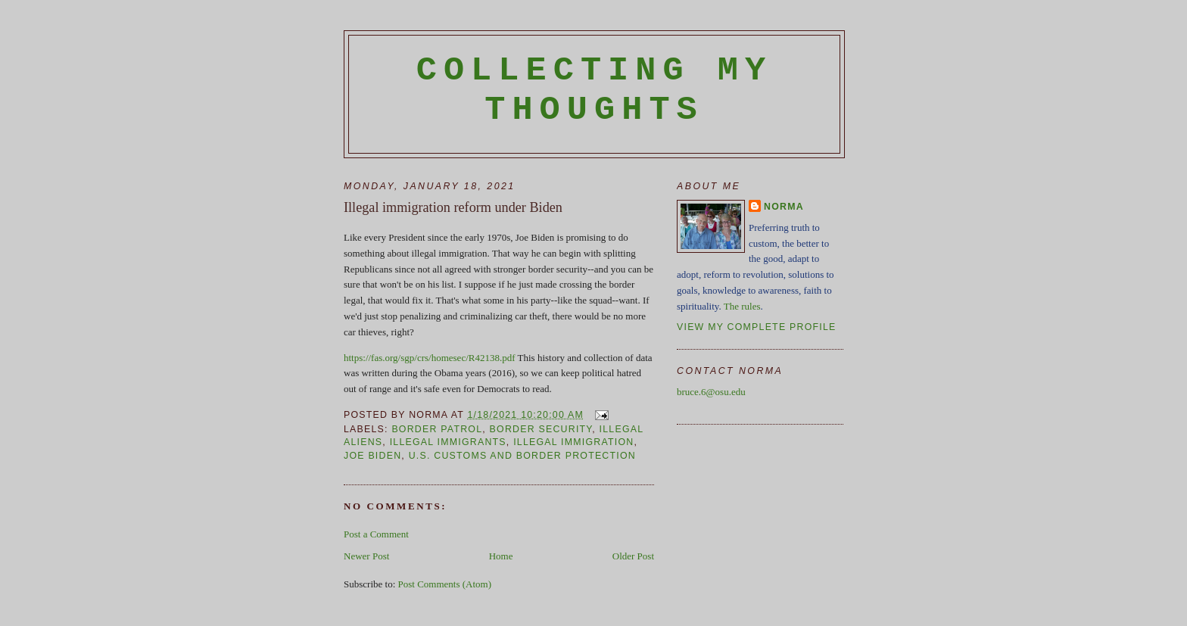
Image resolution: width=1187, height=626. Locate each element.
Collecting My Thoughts (594, 90)
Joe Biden (372, 455)
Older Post (633, 556)
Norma (784, 206)
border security (541, 429)
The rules (742, 306)
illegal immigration (573, 442)
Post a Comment (376, 534)
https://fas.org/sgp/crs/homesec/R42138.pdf (430, 357)
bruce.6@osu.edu (711, 391)
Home (501, 556)
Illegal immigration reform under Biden (453, 207)
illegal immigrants (448, 442)
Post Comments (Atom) (445, 584)
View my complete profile (757, 327)
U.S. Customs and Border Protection (522, 455)
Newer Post (366, 556)
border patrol (436, 429)
